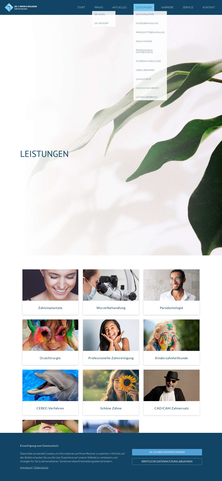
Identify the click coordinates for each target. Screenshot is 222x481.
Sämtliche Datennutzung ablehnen (167, 461)
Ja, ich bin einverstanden (167, 452)
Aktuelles (119, 7)
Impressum (26, 467)
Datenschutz (41, 467)
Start (81, 7)
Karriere (167, 7)
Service (188, 7)
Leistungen (144, 7)
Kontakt (209, 7)
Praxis (98, 7)
